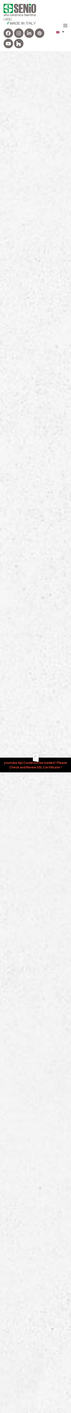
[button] (65, 25)
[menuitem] (60, 32)
